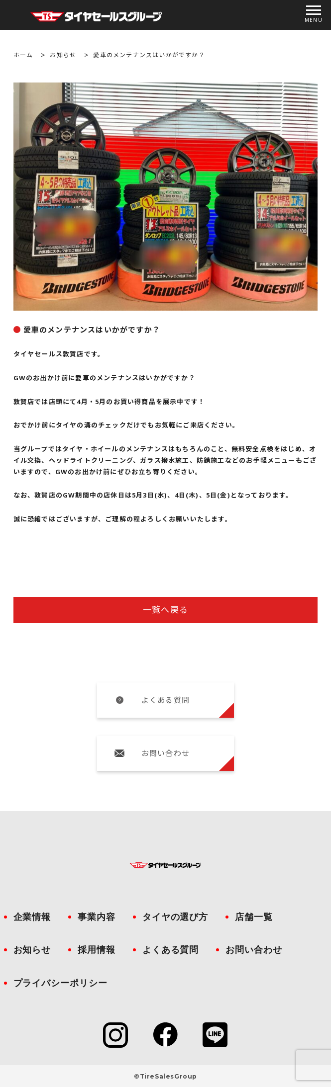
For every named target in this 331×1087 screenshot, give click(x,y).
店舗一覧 (254, 917)
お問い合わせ (165, 753)
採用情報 (96, 949)
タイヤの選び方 (175, 917)
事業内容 (96, 917)
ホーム (23, 55)
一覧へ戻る (165, 609)
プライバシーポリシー (60, 983)
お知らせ (63, 55)
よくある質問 (165, 700)
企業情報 (32, 917)
